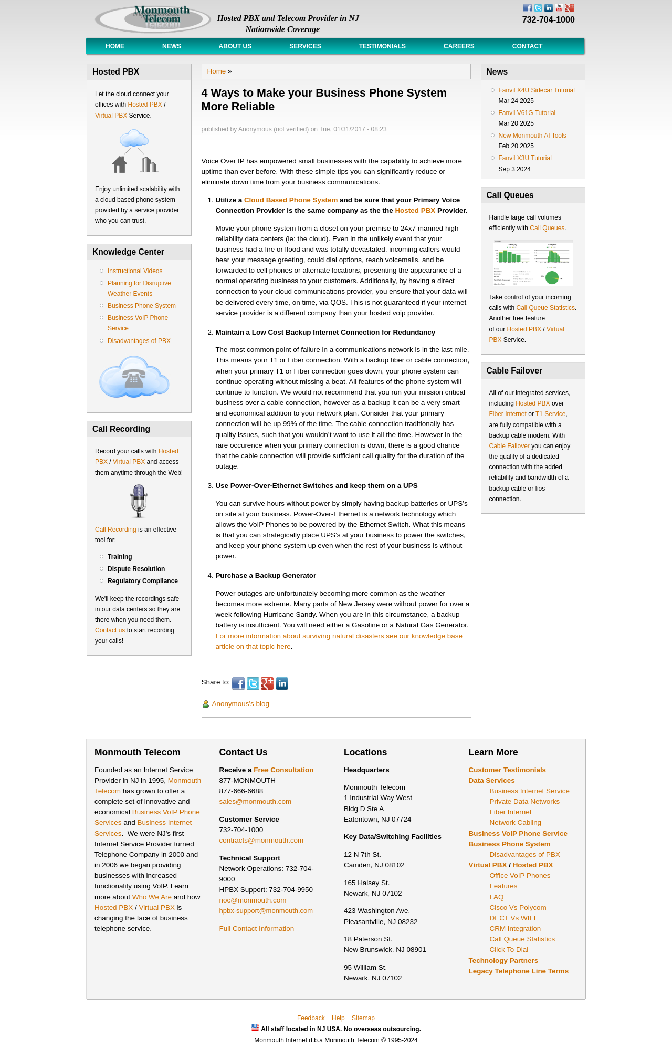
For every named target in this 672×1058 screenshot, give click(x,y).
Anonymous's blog (240, 704)
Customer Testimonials (508, 770)
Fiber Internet (508, 414)
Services (305, 46)
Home (115, 46)
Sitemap (363, 1018)
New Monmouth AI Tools (532, 135)
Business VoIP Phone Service (518, 833)
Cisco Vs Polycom (518, 907)
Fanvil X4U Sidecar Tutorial (537, 90)
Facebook (238, 683)
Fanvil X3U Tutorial (525, 158)
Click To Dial (509, 949)
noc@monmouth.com (253, 900)
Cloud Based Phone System (291, 200)
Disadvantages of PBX (139, 341)
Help (338, 1018)
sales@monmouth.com (255, 801)
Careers (459, 46)
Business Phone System (142, 305)
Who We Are (153, 897)
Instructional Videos (135, 271)
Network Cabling (516, 822)
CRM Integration (515, 928)
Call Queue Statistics (546, 308)
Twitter (253, 683)
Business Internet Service (530, 791)
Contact (527, 46)
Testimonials (382, 46)
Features (504, 886)
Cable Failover (509, 446)
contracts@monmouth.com (261, 840)
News (171, 46)
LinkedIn (282, 683)
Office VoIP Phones (520, 875)
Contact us (110, 630)
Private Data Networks (525, 801)
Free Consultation (283, 770)
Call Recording (115, 529)
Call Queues (547, 228)
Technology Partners (504, 960)
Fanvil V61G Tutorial (527, 113)
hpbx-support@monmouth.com (266, 911)
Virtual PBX (112, 115)
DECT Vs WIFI (513, 918)
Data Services (492, 780)
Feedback (311, 1018)
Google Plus (267, 683)
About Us (235, 46)
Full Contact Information (257, 928)
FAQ (497, 897)
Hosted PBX (145, 104)
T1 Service (550, 414)
